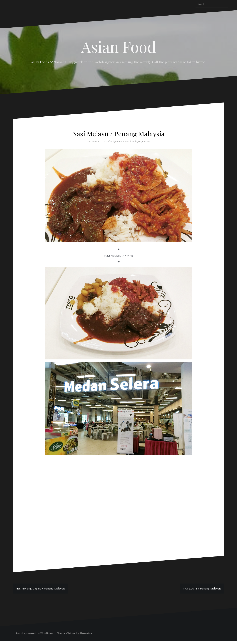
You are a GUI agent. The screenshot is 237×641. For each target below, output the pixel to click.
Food (128, 141)
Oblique (70, 633)
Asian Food (118, 46)
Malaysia (136, 141)
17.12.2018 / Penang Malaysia (202, 588)
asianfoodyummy (112, 141)
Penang (146, 141)
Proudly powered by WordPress (35, 633)
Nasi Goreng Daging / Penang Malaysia (40, 588)
